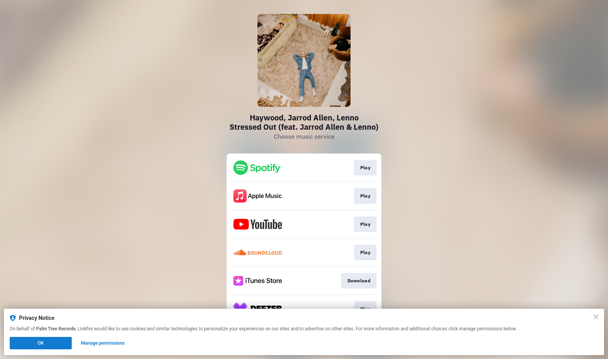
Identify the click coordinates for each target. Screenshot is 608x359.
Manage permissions (103, 343)
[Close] (596, 317)
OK (41, 343)
